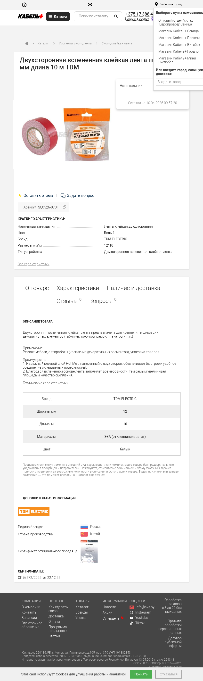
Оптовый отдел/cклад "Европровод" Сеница (175, 22)
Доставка (56, 616)
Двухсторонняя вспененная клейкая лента (138, 252)
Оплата (54, 621)
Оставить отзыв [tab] (36, 195)
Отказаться (169, 674)
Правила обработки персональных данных (170, 627)
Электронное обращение (32, 625)
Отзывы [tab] (69, 300)
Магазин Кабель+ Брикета (179, 38)
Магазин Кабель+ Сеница (178, 31)
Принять (141, 674)
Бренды (81, 612)
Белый (109, 233)
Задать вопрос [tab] (77, 195)
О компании (31, 607)
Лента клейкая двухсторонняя (128, 226)
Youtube (139, 618)
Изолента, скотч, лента (75, 43)
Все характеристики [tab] (33, 264)
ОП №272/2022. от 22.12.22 (39, 578)
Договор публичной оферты (173, 642)
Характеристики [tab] (78, 288)
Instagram (140, 612)
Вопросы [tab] (102, 300)
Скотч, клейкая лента (117, 43)
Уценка (81, 618)
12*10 (108, 245)
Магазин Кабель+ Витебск (179, 45)
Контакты (29, 612)
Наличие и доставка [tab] (133, 288)
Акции (107, 612)
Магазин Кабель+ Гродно (178, 51)
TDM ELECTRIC (115, 239)
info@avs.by (142, 607)
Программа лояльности (58, 629)
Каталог (43, 43)
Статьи (54, 636)
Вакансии (29, 618)
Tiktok (137, 623)
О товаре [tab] (37, 288)
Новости (109, 607)
